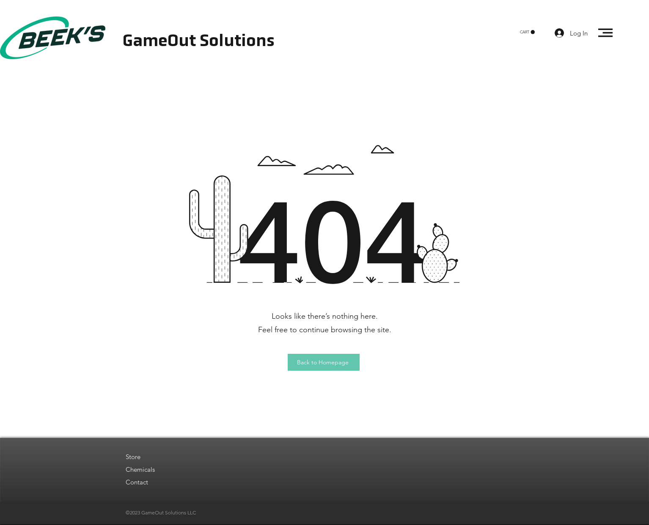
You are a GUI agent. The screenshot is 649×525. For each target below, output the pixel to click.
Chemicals (140, 469)
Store (133, 457)
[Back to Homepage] (324, 362)
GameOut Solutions (199, 41)
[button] (527, 32)
